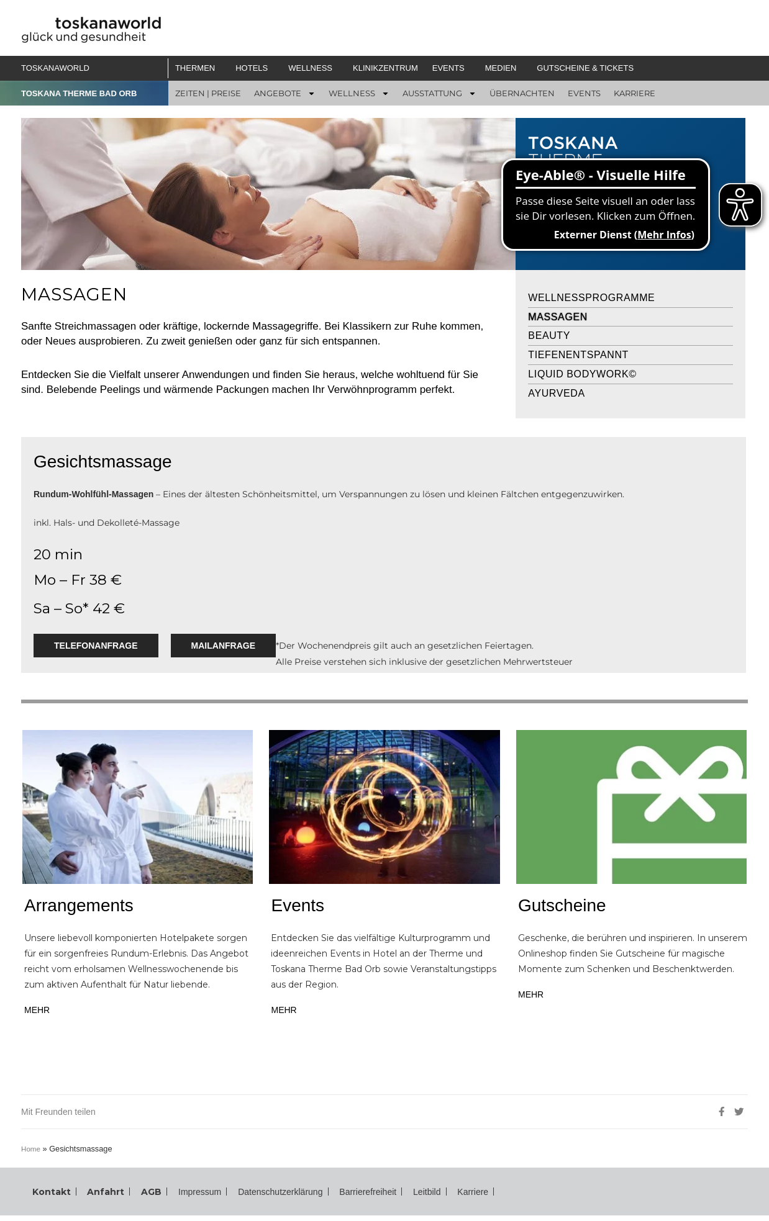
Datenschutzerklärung (278, 1194)
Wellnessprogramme (591, 297)
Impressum (185, 1194)
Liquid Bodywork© (582, 374)
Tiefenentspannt (578, 354)
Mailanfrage (224, 645)
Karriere (493, 1194)
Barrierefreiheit (379, 1194)
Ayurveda (556, 393)
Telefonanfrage (96, 645)
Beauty (549, 335)
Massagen (558, 317)
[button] (199, 68)
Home (34, 1148)
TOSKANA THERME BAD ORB (83, 93)
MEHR (37, 1010)
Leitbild (444, 1194)
